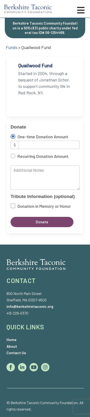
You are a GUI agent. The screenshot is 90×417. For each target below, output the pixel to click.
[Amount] (49, 145)
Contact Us (16, 352)
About (11, 346)
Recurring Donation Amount (43, 156)
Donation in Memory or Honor (44, 206)
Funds (11, 47)
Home (11, 339)
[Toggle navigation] (81, 10)
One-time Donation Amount (43, 136)
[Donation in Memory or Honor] (13, 205)
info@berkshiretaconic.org (29, 306)
